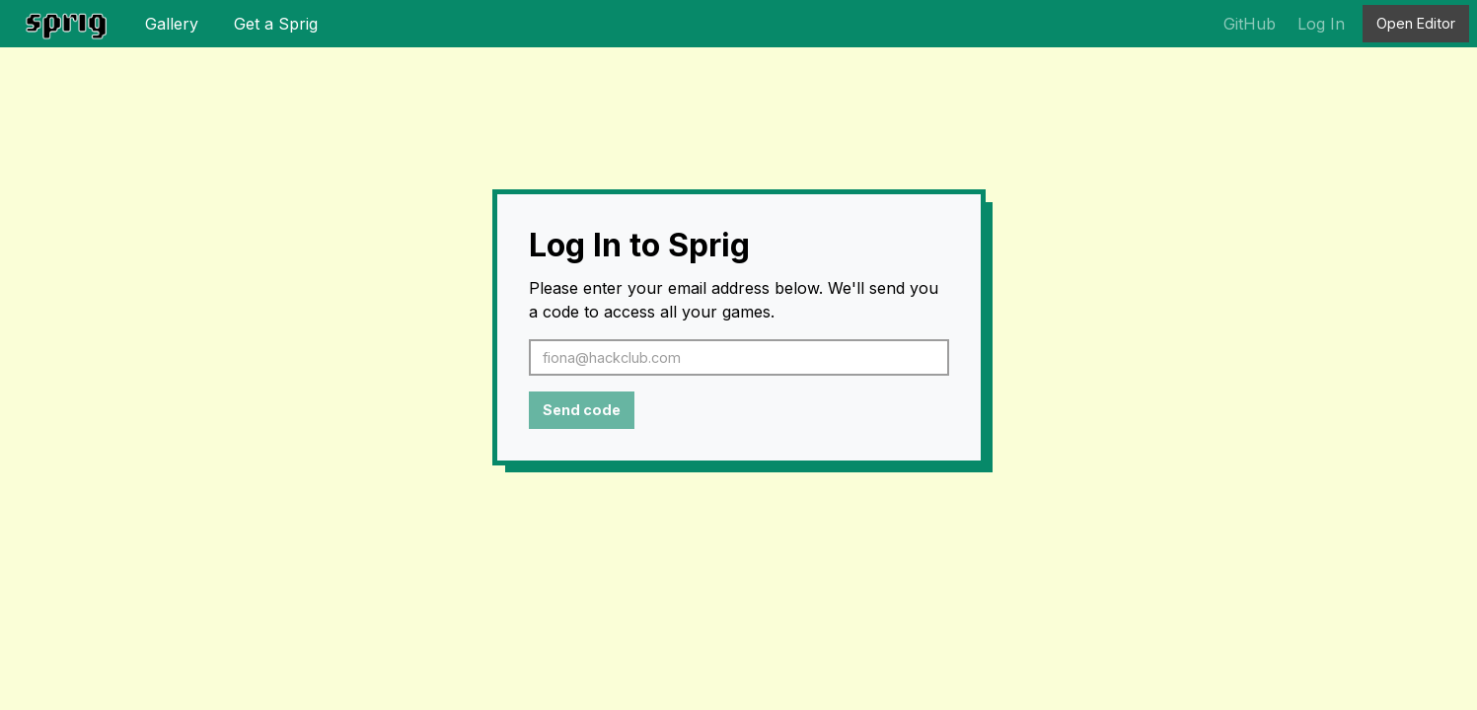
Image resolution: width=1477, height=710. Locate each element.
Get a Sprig (276, 24)
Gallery (171, 24)
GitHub (1249, 24)
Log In (1321, 24)
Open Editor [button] (1415, 23)
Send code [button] (582, 409)
